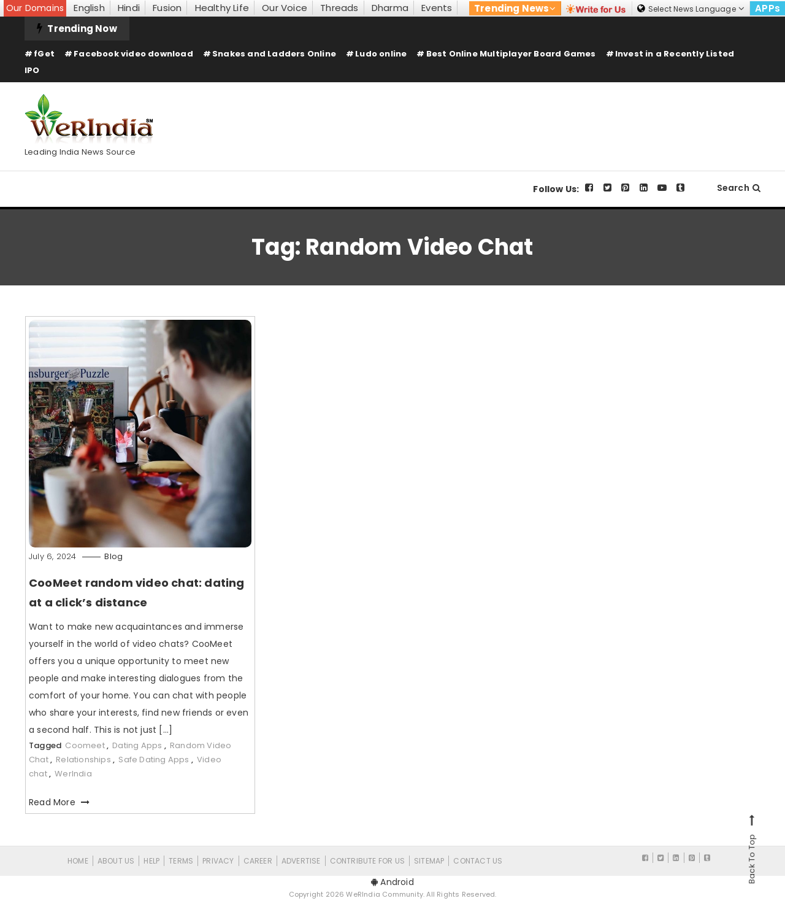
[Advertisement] (537, 116)
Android (392, 882)
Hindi (129, 7)
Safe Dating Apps (153, 759)
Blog (113, 556)
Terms (181, 861)
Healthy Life (222, 7)
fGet (44, 54)
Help (151, 861)
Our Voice (284, 7)
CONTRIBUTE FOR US (367, 861)
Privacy (218, 861)
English (89, 7)
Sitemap (429, 861)
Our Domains (35, 8)
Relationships (83, 759)
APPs (767, 8)
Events (436, 7)
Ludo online (381, 54)
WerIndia (73, 773)
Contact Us (477, 861)
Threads (339, 7)
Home (77, 861)
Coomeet (84, 745)
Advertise (301, 861)
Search (738, 188)
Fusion (167, 7)
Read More (59, 802)
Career (257, 861)
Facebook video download (133, 54)
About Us (116, 861)
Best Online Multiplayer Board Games (511, 54)
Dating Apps (137, 745)
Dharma (390, 7)
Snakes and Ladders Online (274, 54)
